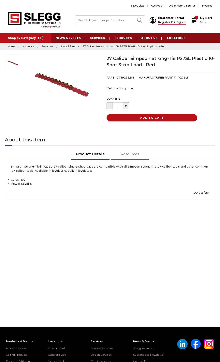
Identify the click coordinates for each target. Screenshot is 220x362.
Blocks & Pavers (16, 348)
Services (97, 38)
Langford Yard (57, 354)
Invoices (207, 5)
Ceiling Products (16, 354)
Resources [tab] (130, 154)
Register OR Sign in (172, 22)
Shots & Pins (67, 46)
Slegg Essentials (143, 348)
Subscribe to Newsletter (148, 354)
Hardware (28, 46)
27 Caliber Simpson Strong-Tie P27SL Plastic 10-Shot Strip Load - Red (123, 46)
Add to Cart (152, 117)
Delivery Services (102, 348)
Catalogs (156, 5)
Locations (176, 38)
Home (11, 46)
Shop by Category (25, 38)
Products (123, 38)
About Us (149, 38)
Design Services (101, 354)
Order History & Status (182, 5)
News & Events (68, 38)
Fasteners (47, 46)
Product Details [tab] (90, 154)
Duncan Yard (56, 348)
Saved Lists (137, 5)
